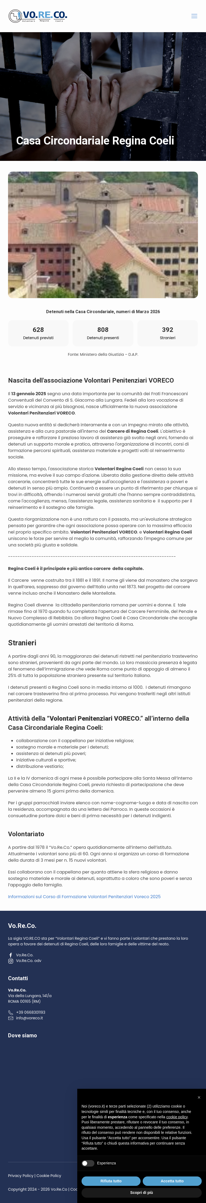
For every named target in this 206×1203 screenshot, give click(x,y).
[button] (194, 16)
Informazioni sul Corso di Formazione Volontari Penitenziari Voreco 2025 (84, 897)
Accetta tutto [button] (172, 1181)
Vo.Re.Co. (20, 955)
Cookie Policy (48, 1175)
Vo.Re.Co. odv (24, 960)
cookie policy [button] (176, 1117)
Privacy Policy (21, 1175)
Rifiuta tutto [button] (111, 1181)
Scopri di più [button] (141, 1192)
